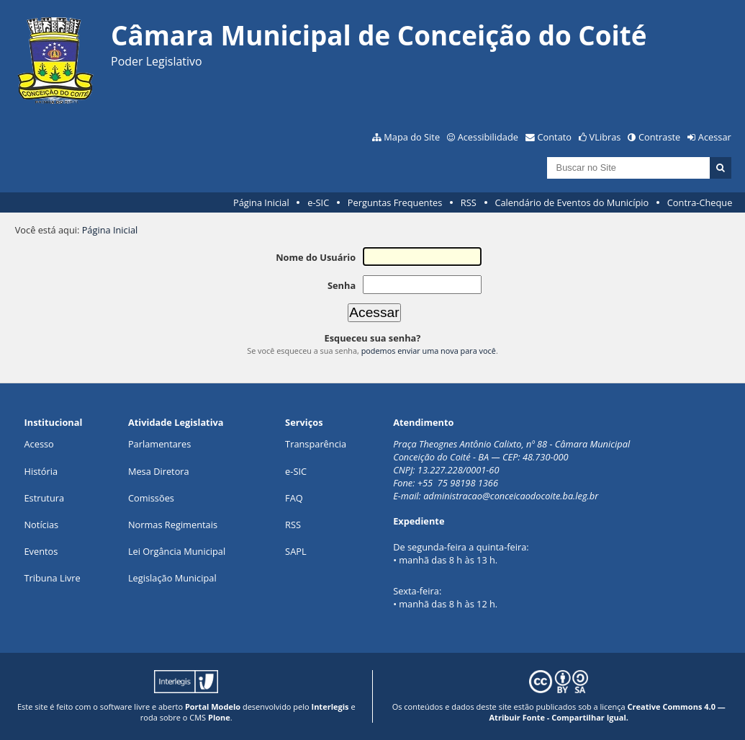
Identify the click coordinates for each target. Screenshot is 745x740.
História (41, 471)
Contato (555, 136)
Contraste (659, 136)
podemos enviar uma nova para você (428, 350)
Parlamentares (159, 443)
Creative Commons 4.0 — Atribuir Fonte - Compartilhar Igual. (607, 712)
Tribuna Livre (52, 577)
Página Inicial (261, 202)
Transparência (315, 443)
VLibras (605, 136)
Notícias (41, 524)
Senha (342, 285)
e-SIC (318, 202)
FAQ (294, 497)
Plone (219, 717)
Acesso (38, 443)
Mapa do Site (412, 136)
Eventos (41, 551)
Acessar (714, 136)
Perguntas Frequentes (395, 202)
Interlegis (330, 706)
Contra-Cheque (700, 202)
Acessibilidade (488, 136)
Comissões (151, 497)
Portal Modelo (212, 706)
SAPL (296, 551)
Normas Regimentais (172, 524)
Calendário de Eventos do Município (572, 202)
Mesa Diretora (158, 471)
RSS (469, 202)
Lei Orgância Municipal (176, 551)
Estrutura (44, 497)
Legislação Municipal (172, 577)
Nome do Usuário (316, 257)
